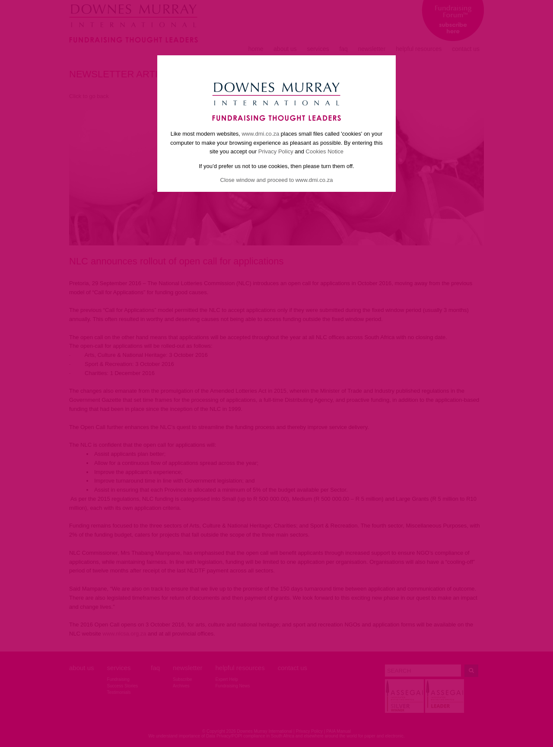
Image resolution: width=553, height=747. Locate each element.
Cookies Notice (324, 151)
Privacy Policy (275, 151)
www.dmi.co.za (260, 133)
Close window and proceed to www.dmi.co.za (276, 180)
